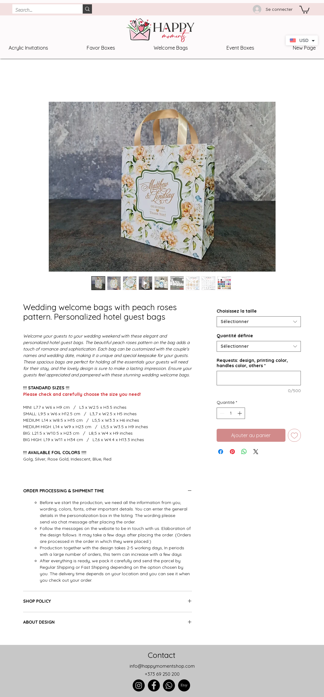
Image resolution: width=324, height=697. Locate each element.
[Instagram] (139, 685)
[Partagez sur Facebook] (220, 451)
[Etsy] (184, 685)
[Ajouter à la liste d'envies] (294, 435)
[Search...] (42, 10)
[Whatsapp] (169, 685)
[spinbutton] (230, 413)
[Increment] (240, 413)
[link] (304, 9)
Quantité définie (235, 335)
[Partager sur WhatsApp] (244, 451)
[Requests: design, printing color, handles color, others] (259, 378)
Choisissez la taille (237, 311)
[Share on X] (256, 451)
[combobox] (259, 321)
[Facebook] (154, 685)
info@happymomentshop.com (162, 666)
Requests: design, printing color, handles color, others (252, 363)
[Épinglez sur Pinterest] (232, 451)
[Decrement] (221, 413)
